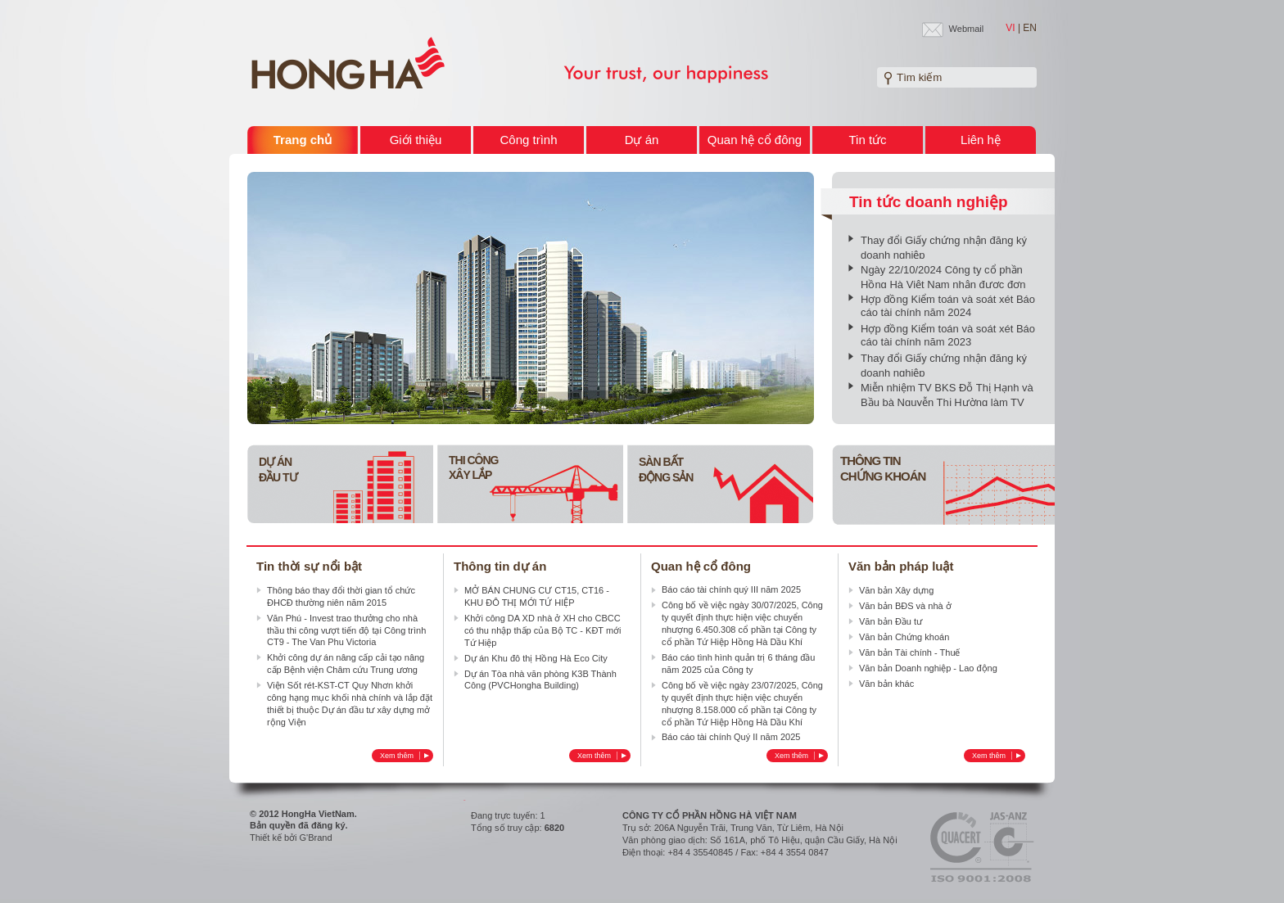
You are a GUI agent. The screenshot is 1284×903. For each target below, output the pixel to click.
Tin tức (867, 140)
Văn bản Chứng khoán (904, 637)
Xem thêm (404, 756)
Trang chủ (303, 140)
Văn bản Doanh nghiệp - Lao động (928, 668)
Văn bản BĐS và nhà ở (905, 606)
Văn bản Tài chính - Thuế (910, 652)
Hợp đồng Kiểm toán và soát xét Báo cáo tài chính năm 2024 (948, 305)
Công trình (528, 140)
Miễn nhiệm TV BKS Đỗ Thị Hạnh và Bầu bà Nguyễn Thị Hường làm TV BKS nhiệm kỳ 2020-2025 (947, 402)
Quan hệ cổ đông (755, 140)
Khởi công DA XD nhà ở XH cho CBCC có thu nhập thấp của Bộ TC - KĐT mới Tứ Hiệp (543, 630)
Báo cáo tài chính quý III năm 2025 (731, 589)
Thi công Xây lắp (473, 467)
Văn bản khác (886, 684)
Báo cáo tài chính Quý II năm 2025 (731, 737)
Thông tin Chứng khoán (882, 468)
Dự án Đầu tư (278, 469)
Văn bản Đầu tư (890, 621)
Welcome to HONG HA (348, 64)
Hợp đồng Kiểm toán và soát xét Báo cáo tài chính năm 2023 (948, 335)
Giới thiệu (416, 140)
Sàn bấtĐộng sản (666, 469)
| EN (1027, 28)
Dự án (642, 140)
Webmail (966, 29)
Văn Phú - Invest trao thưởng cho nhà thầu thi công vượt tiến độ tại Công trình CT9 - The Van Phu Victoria (346, 630)
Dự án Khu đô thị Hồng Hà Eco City (536, 658)
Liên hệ (981, 140)
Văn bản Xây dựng (896, 590)
